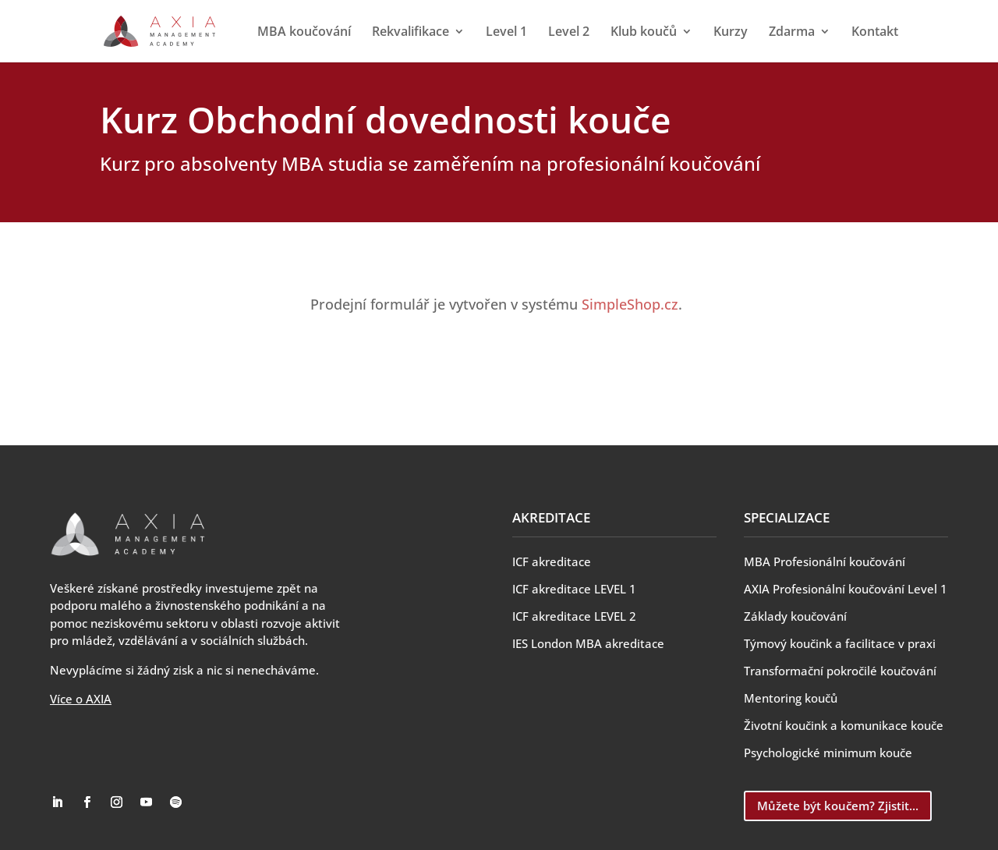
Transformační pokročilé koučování (840, 670)
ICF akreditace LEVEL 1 (574, 589)
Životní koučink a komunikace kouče (843, 725)
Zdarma (792, 33)
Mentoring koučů (790, 698)
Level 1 (506, 33)
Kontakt (874, 33)
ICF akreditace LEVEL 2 (574, 616)
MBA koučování (304, 33)
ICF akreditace (551, 561)
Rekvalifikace (410, 33)
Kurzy (730, 33)
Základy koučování (795, 616)
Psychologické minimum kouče (828, 752)
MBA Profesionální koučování (824, 561)
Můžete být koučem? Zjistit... (837, 805)
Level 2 (568, 33)
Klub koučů (643, 33)
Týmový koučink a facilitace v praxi (840, 643)
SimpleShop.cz (630, 304)
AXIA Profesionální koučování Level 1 (845, 589)
